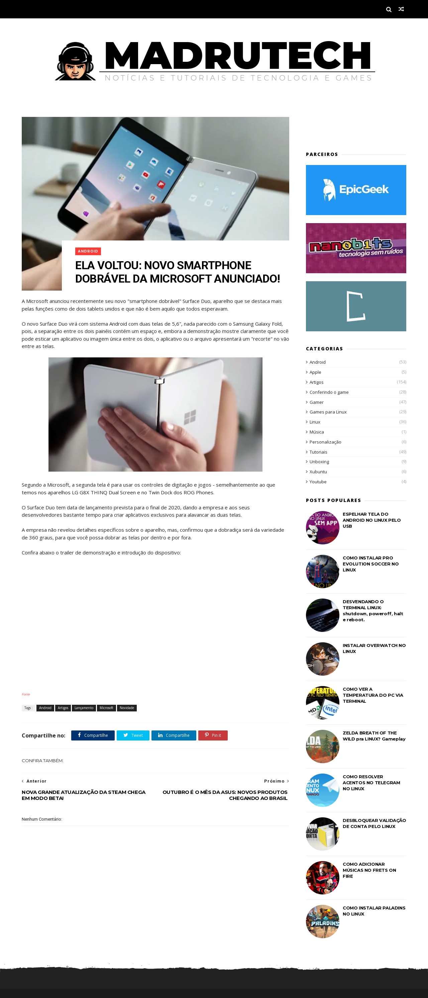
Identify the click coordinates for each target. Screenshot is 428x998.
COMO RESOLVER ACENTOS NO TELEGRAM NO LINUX (371, 782)
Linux (315, 422)
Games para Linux (328, 412)
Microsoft (106, 707)
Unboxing (319, 462)
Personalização (325, 442)
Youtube (318, 482)
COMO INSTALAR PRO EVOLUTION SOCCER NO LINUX (371, 563)
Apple (315, 372)
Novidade (127, 707)
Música (317, 432)
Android (88, 251)
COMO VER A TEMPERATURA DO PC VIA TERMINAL (373, 695)
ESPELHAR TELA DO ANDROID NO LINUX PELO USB (372, 520)
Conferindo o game (329, 392)
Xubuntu (318, 472)
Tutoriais (318, 452)
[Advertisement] (345, 127)
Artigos (63, 707)
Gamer (317, 402)
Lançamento (84, 707)
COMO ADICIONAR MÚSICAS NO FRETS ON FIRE (369, 870)
